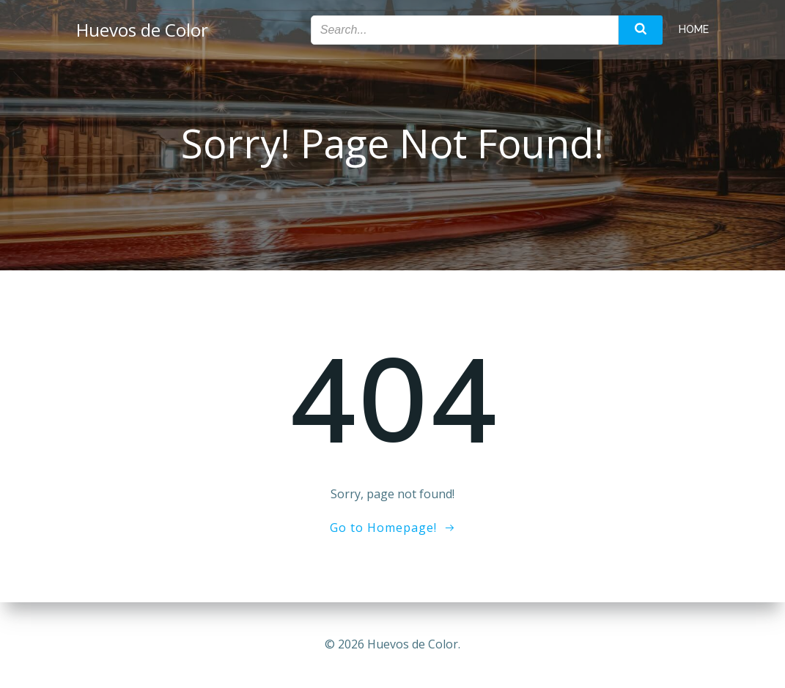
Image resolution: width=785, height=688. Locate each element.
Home (694, 29)
